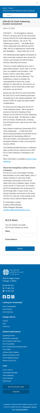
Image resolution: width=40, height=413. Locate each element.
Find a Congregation (9, 306)
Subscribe (16, 392)
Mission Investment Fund (11, 355)
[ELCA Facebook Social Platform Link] (4, 296)
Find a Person (7, 309)
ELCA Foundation (8, 344)
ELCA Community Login (16, 387)
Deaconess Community (10, 338)
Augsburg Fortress (9, 335)
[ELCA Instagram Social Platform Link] (12, 296)
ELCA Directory (8, 312)
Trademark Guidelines (21, 409)
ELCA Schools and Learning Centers (15, 347)
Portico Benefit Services (11, 358)
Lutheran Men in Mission (11, 352)
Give (4, 324)
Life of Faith (6, 349)
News (10, 8)
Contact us (6, 326)
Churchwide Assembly (10, 372)
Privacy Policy (27, 407)
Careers (5, 321)
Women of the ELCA (9, 360)
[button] (37, 3)
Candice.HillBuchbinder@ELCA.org (16, 210)
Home (5, 8)
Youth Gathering (8, 375)
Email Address (11, 239)
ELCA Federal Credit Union (12, 341)
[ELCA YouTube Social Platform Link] (8, 296)
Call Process (7, 381)
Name (7, 231)
